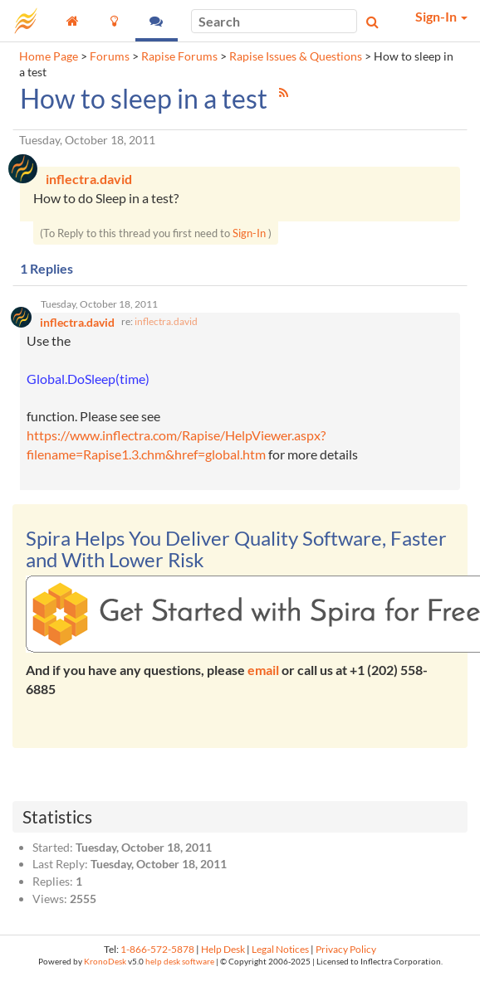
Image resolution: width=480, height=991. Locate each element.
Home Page (48, 56)
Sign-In (249, 233)
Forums (110, 56)
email (263, 670)
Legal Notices (280, 949)
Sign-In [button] (441, 16)
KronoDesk (105, 961)
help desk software (179, 961)
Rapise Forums (179, 56)
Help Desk (223, 949)
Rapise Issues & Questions (295, 56)
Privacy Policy (346, 949)
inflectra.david (166, 321)
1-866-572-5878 (157, 949)
